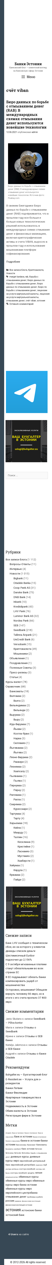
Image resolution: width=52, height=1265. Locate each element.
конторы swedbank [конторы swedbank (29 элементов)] (18, 1173)
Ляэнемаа (15, 766)
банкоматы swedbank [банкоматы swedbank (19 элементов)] (13, 1149)
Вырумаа (15, 714)
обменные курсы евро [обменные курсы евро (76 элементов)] (19, 1180)
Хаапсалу (19, 771)
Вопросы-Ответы (20, 564)
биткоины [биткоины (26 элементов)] (10, 1153)
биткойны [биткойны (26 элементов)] (26, 1153)
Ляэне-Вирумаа (19, 757)
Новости (10, 273)
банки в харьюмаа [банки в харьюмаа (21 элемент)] (13, 1141)
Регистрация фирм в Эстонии (23, 1115)
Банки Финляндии (16, 1092)
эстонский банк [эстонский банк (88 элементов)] (15, 1215)
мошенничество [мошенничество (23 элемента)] (12, 1177)
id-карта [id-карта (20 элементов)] (8, 1133)
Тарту (16, 818)
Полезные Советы (21, 667)
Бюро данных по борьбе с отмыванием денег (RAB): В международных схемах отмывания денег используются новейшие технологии (27, 115)
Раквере (18, 761)
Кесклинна (23, 842)
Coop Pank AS (21, 587)
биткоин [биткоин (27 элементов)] (38, 1149)
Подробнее (13, 261)
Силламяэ (19, 743)
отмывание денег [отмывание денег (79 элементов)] (16, 1196)
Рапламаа (15, 794)
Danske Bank (20, 592)
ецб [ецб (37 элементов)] (45, 1165)
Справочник (13, 686)
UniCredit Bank (21, 639)
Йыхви (17, 729)
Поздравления (19, 663)
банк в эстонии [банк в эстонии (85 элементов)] (23, 1136)
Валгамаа (15, 696)
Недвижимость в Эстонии (21, 1106)
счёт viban (31, 300)
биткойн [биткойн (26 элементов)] (17, 1153)
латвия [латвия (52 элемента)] (38, 1172)
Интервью (16, 569)
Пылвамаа (16, 776)
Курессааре (20, 809)
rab (26, 276)
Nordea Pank (21, 620)
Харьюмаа (16, 823)
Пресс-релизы (18, 672)
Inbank (17, 601)
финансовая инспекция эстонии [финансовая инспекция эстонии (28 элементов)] (19, 1205)
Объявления (17, 658)
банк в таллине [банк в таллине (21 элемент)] (18, 1133)
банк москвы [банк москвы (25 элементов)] (21, 1145)
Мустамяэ (23, 856)
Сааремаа (15, 804)
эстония (41, 300)
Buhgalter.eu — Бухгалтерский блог (26, 1074)
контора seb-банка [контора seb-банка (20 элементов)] (12, 1169)
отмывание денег (15, 300)
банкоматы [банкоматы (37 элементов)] (41, 1145)
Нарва (17, 738)
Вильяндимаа (18, 705)
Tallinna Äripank (22, 634)
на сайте (18, 1234)
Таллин (17, 837)
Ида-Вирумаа (18, 724)
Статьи (14, 677)
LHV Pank (19, 611)
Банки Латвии (14, 1088)
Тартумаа (15, 813)
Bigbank (18, 578)
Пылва (17, 780)
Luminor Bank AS (23, 616)
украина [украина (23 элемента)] (18, 1201)
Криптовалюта (35, 270)
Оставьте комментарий (21, 304)
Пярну (17, 790)
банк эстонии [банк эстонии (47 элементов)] (28, 1149)
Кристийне (23, 846)
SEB (15, 625)
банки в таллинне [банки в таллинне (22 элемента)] (39, 1137)
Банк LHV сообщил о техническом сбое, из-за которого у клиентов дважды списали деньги (26, 947)
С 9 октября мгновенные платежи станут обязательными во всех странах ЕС (26, 968)
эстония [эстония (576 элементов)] (13, 1209)
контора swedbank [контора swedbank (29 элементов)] (27, 1169)
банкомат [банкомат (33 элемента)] (31, 1145)
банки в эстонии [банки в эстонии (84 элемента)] (30, 1140)
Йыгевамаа (16, 747)
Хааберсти (23, 860)
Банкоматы (16, 691)
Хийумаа (15, 865)
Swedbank (19, 630)
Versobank (19, 644)
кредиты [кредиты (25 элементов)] (31, 1173)
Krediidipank (20, 606)
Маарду (18, 832)
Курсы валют (14, 681)
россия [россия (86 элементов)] (10, 1200)
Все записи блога (18, 270)
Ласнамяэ (23, 851)
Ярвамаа (15, 874)
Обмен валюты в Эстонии (21, 1110)
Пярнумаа (16, 785)
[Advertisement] (26, 35)
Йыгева (18, 752)
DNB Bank (19, 597)
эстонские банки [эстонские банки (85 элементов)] (31, 1210)
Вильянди (19, 710)
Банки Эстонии (28, 64)
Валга (17, 700)
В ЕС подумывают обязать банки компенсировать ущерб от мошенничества (26, 981)
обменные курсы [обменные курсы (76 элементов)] (29, 1176)
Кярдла (18, 870)
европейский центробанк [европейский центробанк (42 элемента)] (23, 1165)
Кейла (17, 827)
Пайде (17, 879)
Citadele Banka (22, 583)
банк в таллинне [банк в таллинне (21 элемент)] (30, 1133)
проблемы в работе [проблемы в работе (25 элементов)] (35, 1197)
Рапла (17, 799)
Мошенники (20, 653)
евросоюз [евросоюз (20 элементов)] (39, 1165)
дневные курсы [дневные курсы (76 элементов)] (20, 1156)
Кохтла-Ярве (21, 733)
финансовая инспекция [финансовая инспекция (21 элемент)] (31, 1201)
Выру (16, 719)
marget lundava (16, 276)
